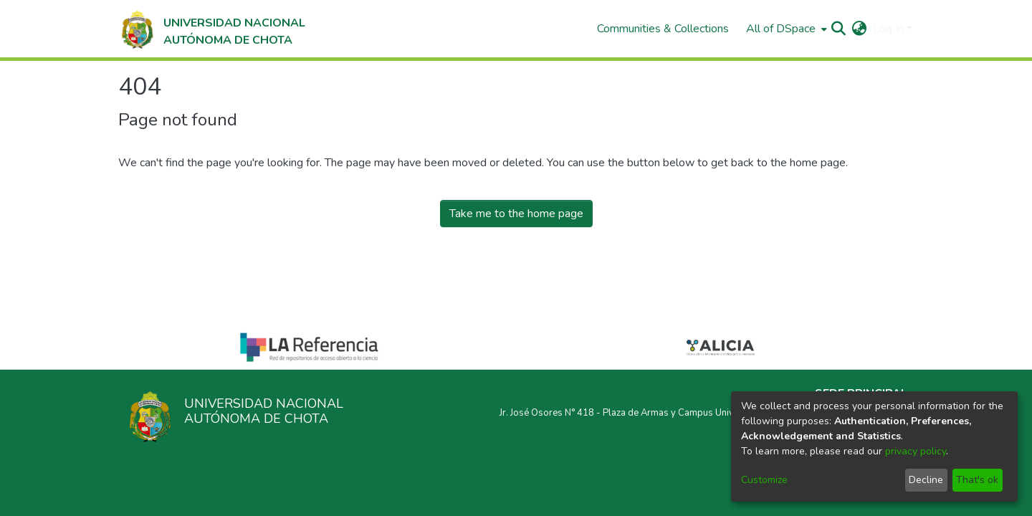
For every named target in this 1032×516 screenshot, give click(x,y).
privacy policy (915, 451)
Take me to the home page (516, 213)
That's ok (977, 480)
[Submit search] (839, 28)
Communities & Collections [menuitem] (663, 29)
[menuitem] (785, 28)
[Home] (211, 28)
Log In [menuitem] (888, 29)
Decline (926, 480)
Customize (764, 480)
